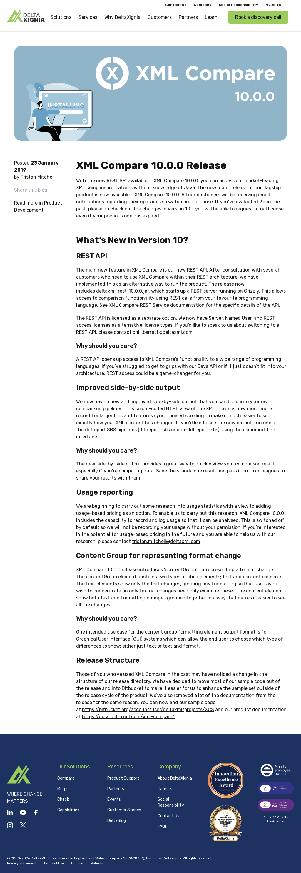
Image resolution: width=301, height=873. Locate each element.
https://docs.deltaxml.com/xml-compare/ (128, 716)
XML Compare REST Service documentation (157, 305)
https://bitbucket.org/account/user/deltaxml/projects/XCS (148, 709)
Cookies (77, 863)
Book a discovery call (258, 17)
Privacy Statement (21, 863)
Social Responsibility (238, 5)
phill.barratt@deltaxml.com (163, 332)
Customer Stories (124, 809)
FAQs (162, 826)
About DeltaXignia (175, 778)
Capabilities (68, 809)
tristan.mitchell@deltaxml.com (166, 541)
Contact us (175, 5)
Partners (115, 788)
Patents (97, 863)
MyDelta (273, 5)
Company (202, 5)
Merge (63, 788)
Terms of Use (54, 863)
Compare (66, 778)
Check (63, 799)
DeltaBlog (116, 820)
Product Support (123, 778)
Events (114, 799)
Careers (165, 788)
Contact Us (168, 815)
